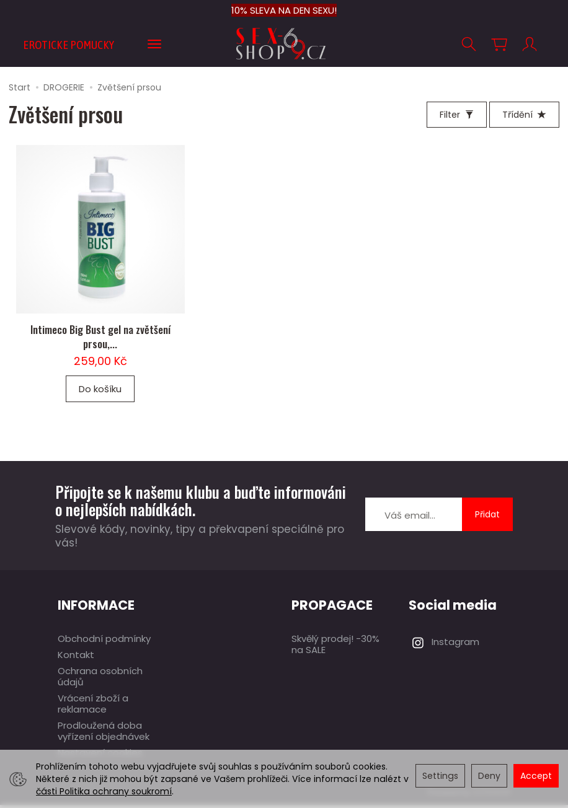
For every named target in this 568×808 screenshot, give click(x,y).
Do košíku (100, 391)
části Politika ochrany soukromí (104, 791)
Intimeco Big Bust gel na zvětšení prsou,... (100, 339)
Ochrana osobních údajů (100, 679)
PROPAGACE (332, 608)
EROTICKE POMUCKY (68, 44)
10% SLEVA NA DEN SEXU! (284, 10)
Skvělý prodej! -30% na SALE (335, 647)
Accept (536, 776)
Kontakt (76, 657)
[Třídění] (524, 115)
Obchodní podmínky (104, 641)
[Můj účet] (529, 44)
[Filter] (457, 115)
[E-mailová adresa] (413, 518)
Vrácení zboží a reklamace (93, 707)
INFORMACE (96, 608)
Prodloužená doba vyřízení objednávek (103, 734)
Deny (489, 776)
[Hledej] (468, 44)
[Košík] (499, 44)
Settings (440, 776)
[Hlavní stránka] (284, 43)
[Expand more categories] (154, 44)
